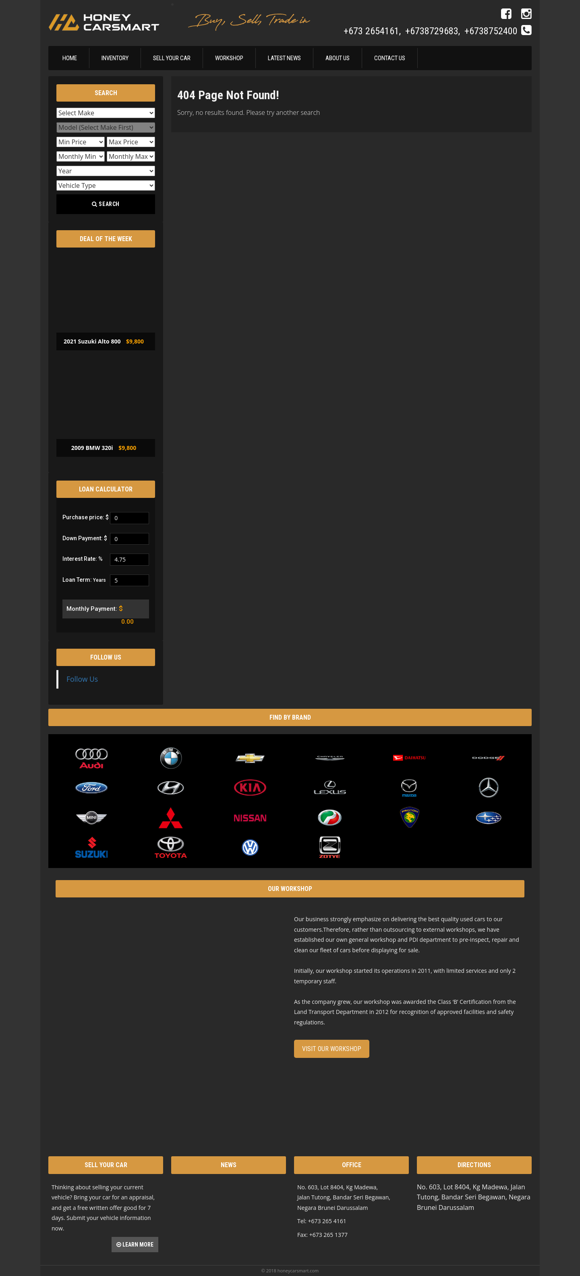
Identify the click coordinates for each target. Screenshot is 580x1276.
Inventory (115, 58)
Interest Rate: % (82, 559)
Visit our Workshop (331, 1049)
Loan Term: (84, 580)
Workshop (229, 58)
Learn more (134, 1244)
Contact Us (389, 58)
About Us (337, 58)
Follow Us (105, 657)
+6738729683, (433, 31)
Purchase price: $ (85, 517)
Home (69, 58)
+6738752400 (491, 31)
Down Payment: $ (84, 538)
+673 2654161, (373, 31)
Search (106, 204)
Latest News (284, 58)
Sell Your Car (172, 58)
